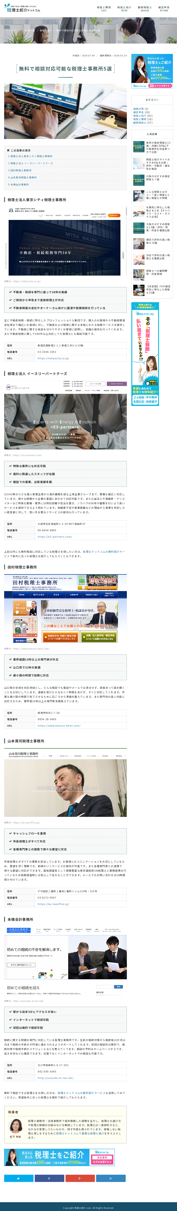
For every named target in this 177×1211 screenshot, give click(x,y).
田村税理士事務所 (20, 168)
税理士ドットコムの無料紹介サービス (82, 1090)
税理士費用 (104, 9)
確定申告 (164, 9)
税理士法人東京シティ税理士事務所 (30, 153)
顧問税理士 (145, 9)
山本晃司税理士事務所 (22, 175)
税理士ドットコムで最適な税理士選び (80, 1131)
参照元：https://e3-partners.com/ (23, 452)
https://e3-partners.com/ (55, 534)
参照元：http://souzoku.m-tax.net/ (24, 998)
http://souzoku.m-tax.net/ (56, 1075)
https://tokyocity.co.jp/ (53, 356)
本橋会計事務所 (18, 182)
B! (111, 1176)
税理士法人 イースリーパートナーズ (30, 161)
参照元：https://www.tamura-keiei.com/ (27, 646)
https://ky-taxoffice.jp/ (53, 901)
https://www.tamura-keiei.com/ (59, 723)
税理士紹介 (124, 9)
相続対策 (138, 108)
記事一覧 (30, 30)
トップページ (13, 30)
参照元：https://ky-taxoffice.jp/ (22, 820)
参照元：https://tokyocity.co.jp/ (22, 278)
